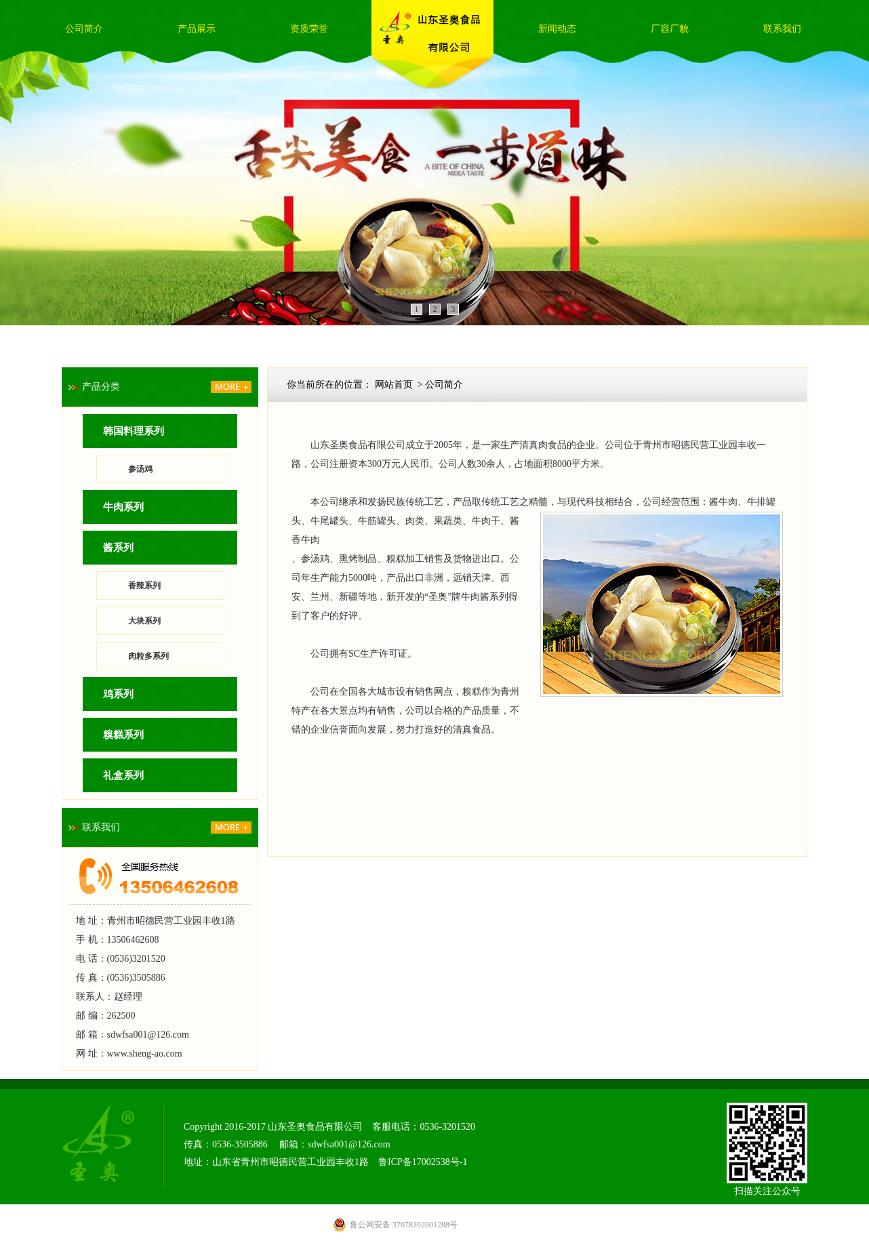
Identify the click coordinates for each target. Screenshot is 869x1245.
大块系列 (144, 621)
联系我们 (782, 29)
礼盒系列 (123, 775)
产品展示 (197, 29)
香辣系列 (144, 585)
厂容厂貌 (670, 29)
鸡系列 (118, 694)
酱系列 (118, 547)
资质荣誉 (309, 29)
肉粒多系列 (148, 656)
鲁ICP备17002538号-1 (422, 1162)
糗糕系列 (123, 734)
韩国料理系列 (133, 431)
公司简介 (84, 29)
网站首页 (394, 385)
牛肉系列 (123, 507)
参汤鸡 (140, 469)
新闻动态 (557, 29)
